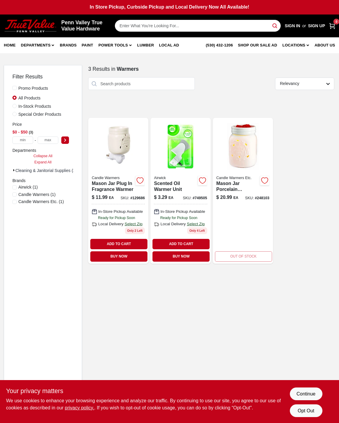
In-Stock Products (34, 106)
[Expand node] (14, 170)
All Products (29, 97)
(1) (28, 187)
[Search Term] (198, 26)
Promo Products (33, 88)
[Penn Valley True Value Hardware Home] (30, 26)
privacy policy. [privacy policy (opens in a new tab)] (79, 407)
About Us (325, 45)
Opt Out (306, 410)
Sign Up (316, 25)
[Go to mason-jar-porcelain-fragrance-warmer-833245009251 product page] (243, 190)
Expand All (43, 162)
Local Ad (169, 45)
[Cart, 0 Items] (332, 26)
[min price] (22, 140)
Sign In (292, 25)
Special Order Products (39, 114)
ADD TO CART (119, 244)
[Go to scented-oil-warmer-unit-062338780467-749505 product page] (180, 190)
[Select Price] (65, 140)
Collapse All (42, 156)
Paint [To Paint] (87, 45)
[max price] (48, 140)
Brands (68, 45)
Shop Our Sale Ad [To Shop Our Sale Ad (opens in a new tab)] (257, 45)
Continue (305, 393)
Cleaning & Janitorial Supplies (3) (46, 170)
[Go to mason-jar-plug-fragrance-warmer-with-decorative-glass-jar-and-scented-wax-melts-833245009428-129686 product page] (118, 190)
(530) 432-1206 (219, 45)
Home (10, 45)
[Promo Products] (14, 88)
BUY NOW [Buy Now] (118, 256)
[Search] (275, 25)
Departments (36, 45)
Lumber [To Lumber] (145, 45)
